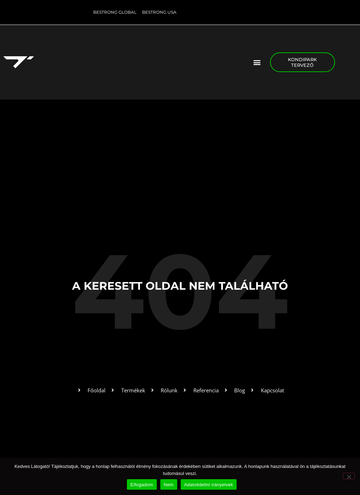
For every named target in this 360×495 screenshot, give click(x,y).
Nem (169, 484)
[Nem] (349, 476)
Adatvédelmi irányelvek (208, 484)
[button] (257, 62)
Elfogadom (141, 484)
